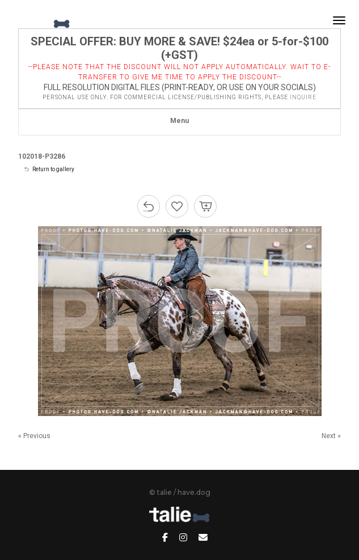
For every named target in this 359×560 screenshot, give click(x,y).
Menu (179, 121)
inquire (303, 97)
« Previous (34, 436)
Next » (331, 436)
